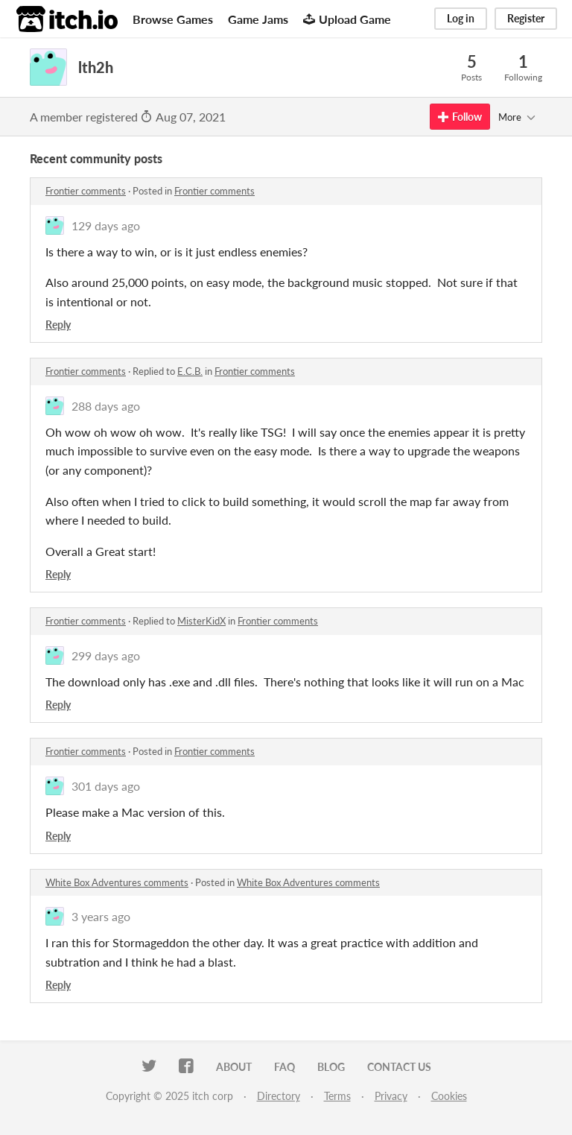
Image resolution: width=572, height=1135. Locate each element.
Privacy (391, 1096)
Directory (278, 1096)
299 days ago (106, 655)
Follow (460, 116)
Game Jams (258, 19)
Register (525, 18)
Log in (460, 18)
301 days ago (106, 786)
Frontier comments (85, 191)
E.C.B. (190, 371)
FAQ (284, 1066)
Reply (58, 324)
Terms (337, 1096)
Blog (331, 1066)
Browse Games (173, 19)
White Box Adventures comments (116, 882)
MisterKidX (201, 621)
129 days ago (106, 225)
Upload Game (347, 19)
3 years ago (101, 916)
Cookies (449, 1096)
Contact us (399, 1066)
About (234, 1066)
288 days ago (106, 406)
